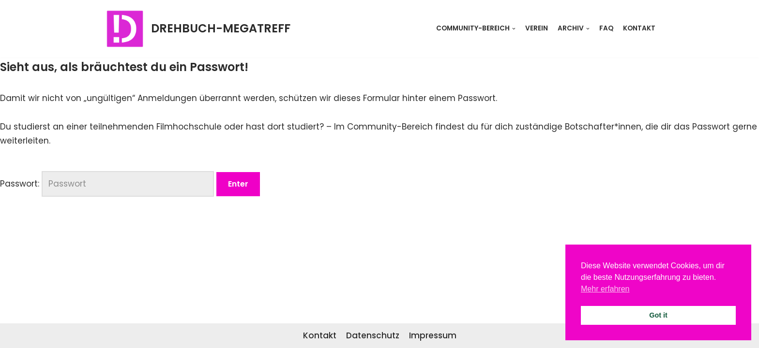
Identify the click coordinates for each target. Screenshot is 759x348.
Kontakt (639, 28)
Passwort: (107, 184)
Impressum (432, 335)
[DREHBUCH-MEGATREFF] (197, 29)
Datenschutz (372, 335)
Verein (536, 28)
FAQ (606, 28)
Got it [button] (658, 315)
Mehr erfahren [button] (605, 289)
